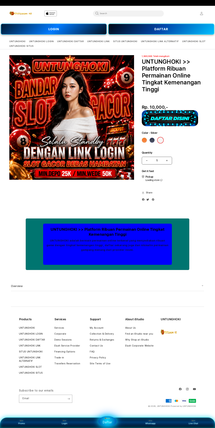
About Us (130, 328)
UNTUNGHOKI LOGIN (31, 333)
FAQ (92, 351)
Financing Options (64, 351)
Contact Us (96, 345)
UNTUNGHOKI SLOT (30, 367)
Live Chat (193, 422)
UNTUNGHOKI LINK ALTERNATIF (30, 359)
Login (64, 422)
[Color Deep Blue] (152, 140)
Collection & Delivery (102, 333)
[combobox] (128, 13)
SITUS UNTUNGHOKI (31, 351)
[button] (17, 41)
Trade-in (59, 357)
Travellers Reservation (67, 363)
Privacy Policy (98, 357)
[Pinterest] (154, 200)
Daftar (107, 421)
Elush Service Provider (67, 345)
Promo (21, 422)
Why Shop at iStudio (137, 339)
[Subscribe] (68, 399)
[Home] (20, 13)
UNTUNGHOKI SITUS (31, 373)
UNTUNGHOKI (27, 328)
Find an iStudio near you (139, 333)
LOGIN (53, 29)
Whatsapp (150, 422)
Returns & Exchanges (102, 339)
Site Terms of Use (100, 363)
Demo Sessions (63, 339)
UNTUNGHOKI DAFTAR (32, 339)
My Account (97, 328)
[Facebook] (144, 200)
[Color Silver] (160, 140)
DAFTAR (161, 29)
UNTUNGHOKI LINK (30, 345)
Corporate (60, 333)
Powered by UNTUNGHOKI (183, 406)
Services (59, 328)
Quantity (147, 152)
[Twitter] (148, 200)
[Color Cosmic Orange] (144, 140)
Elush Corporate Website (139, 345)
